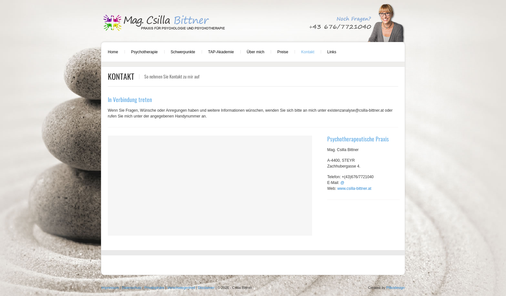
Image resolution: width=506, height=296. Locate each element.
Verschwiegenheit (181, 288)
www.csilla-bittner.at (354, 188)
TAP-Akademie (221, 52)
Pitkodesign (395, 288)
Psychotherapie (144, 52)
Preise (282, 52)
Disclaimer (206, 288)
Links (331, 52)
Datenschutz (131, 288)
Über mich (256, 52)
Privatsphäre (155, 288)
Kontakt (307, 52)
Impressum (110, 288)
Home (113, 52)
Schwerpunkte (183, 52)
